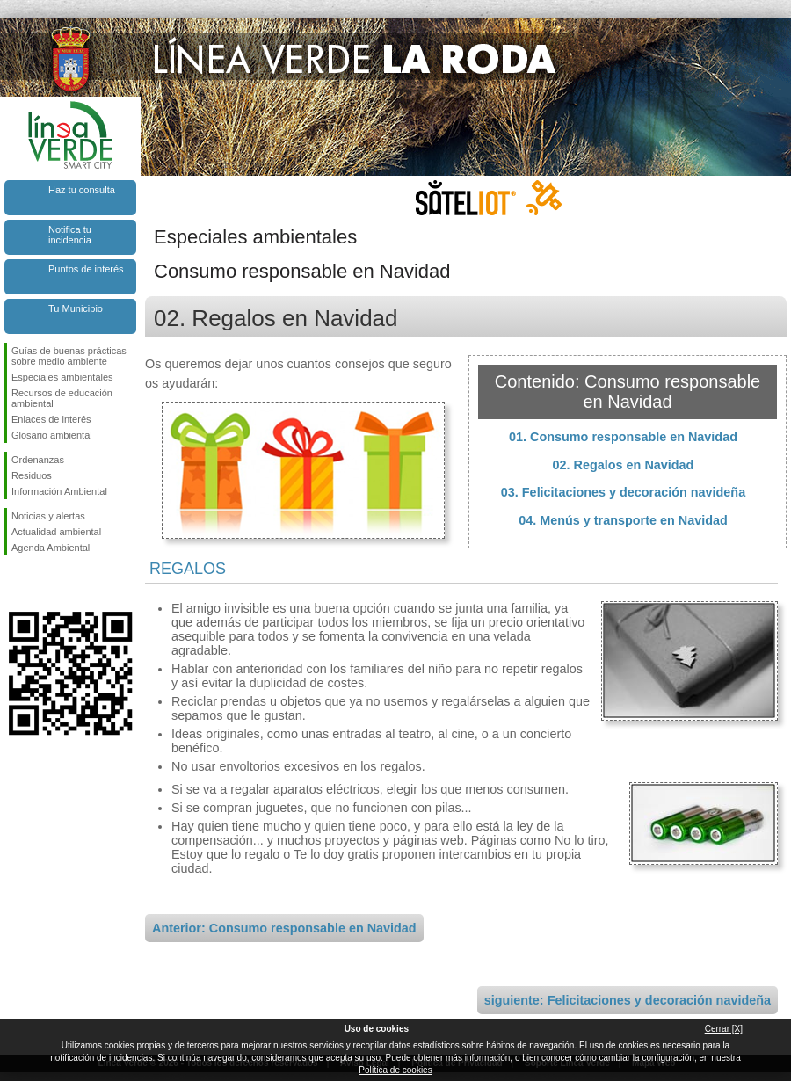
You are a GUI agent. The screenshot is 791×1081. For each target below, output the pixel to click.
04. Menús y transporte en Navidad (623, 520)
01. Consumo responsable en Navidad (623, 437)
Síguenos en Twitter (43, 583)
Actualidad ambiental (56, 531)
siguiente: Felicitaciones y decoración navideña (627, 1000)
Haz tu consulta (81, 190)
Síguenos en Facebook (14, 583)
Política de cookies (395, 1070)
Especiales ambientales (62, 377)
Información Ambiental (59, 491)
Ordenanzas (37, 459)
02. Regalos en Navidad (623, 465)
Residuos (31, 475)
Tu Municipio (75, 308)
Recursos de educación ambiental (61, 398)
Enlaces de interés (51, 419)
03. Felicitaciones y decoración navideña (623, 492)
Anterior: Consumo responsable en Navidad (284, 928)
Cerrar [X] (724, 1029)
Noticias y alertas (48, 516)
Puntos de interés (86, 269)
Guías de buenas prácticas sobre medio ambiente (69, 355)
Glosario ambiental (51, 435)
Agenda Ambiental (50, 547)
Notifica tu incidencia (69, 234)
